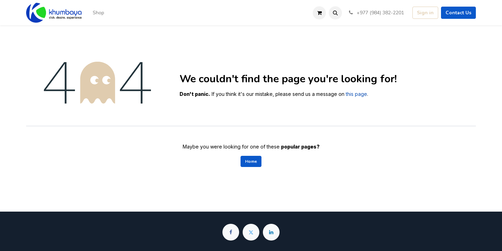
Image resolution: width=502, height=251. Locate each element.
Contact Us (458, 12)
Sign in (425, 12)
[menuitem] (98, 12)
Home (251, 161)
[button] (335, 13)
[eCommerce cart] (319, 13)
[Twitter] (251, 232)
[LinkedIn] (271, 232)
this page (356, 94)
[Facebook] (230, 232)
